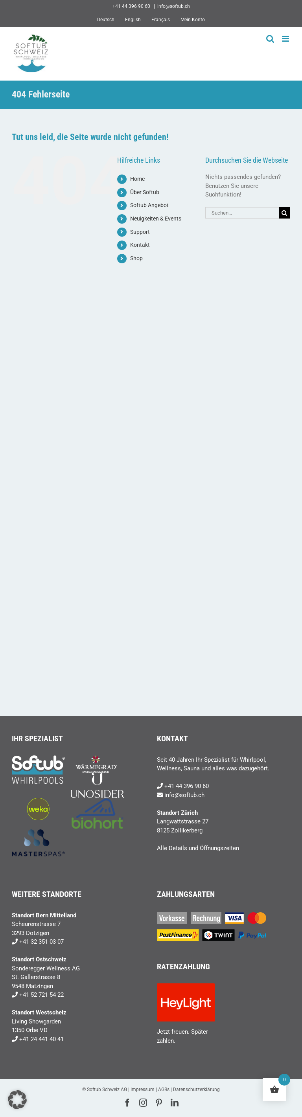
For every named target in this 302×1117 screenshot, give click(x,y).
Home (137, 179)
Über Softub (144, 192)
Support (140, 232)
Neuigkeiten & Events (155, 218)
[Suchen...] (242, 213)
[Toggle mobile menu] (286, 39)
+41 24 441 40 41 (41, 1039)
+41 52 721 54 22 (41, 994)
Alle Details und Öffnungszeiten (198, 848)
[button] (17, 1099)
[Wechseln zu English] (133, 19)
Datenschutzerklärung (196, 1089)
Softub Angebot (149, 205)
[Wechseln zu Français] (160, 19)
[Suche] (284, 213)
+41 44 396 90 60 (186, 786)
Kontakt (140, 245)
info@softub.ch (173, 6)
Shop (136, 258)
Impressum (143, 1089)
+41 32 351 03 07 (41, 941)
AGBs (163, 1089)
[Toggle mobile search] (270, 39)
